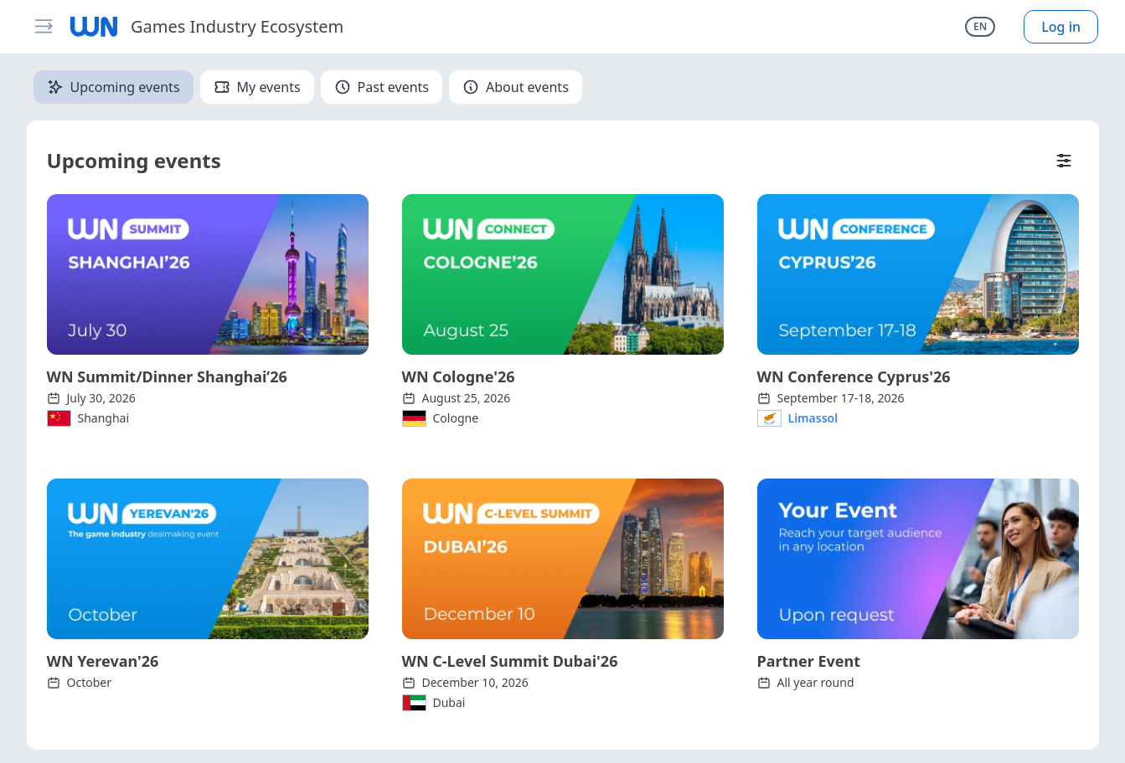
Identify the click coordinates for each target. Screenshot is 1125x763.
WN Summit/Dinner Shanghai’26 (167, 376)
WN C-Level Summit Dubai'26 (510, 661)
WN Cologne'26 (458, 376)
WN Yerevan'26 (103, 661)
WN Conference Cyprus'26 (854, 376)
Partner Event (809, 661)
